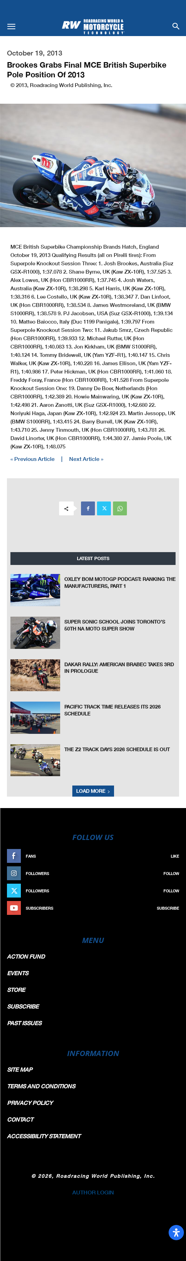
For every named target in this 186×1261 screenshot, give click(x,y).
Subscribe (168, 908)
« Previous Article (32, 458)
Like (175, 856)
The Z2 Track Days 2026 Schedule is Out (117, 749)
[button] (11, 26)
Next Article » (86, 458)
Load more (93, 791)
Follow (171, 873)
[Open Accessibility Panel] (176, 1232)
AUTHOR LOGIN (93, 1192)
